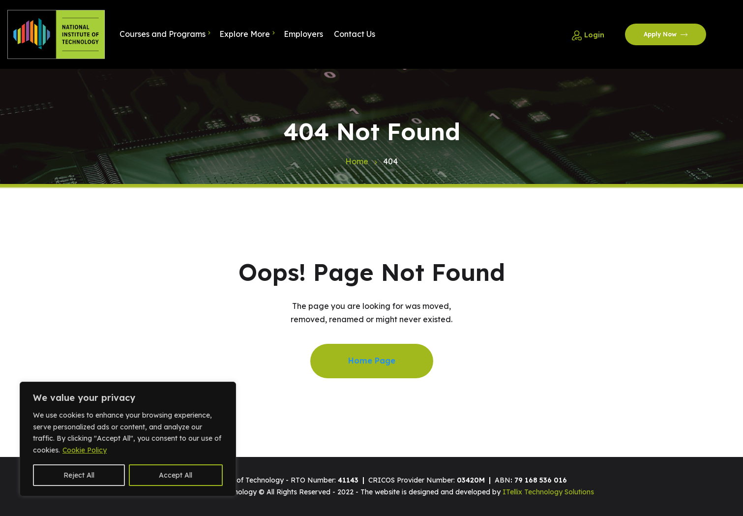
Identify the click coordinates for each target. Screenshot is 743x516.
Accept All (175, 475)
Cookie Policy (84, 450)
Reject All (78, 475)
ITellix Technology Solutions (548, 491)
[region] (128, 439)
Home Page (371, 360)
